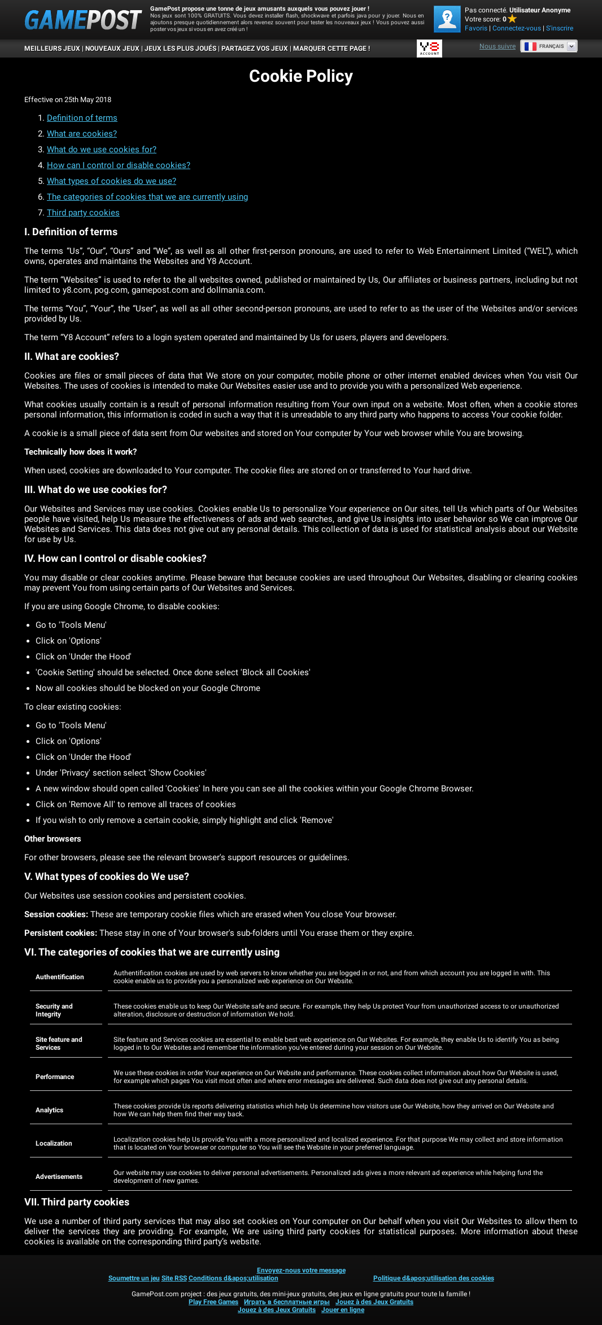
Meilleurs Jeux (52, 48)
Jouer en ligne (342, 1310)
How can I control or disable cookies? (118, 165)
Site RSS (174, 1278)
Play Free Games (213, 1302)
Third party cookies (83, 213)
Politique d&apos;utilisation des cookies (433, 1278)
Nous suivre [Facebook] (497, 46)
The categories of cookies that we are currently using (147, 197)
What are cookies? (82, 134)
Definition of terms (82, 118)
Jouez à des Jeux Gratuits (374, 1302)
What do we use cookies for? (101, 149)
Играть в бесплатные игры (287, 1302)
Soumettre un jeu (134, 1278)
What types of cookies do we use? (111, 181)
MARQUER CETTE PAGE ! (331, 48)
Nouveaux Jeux (112, 48)
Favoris (476, 28)
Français (544, 46)
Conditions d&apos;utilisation (233, 1278)
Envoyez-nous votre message (301, 1270)
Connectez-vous (516, 28)
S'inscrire (559, 28)
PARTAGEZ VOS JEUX (254, 48)
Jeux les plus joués (180, 48)
